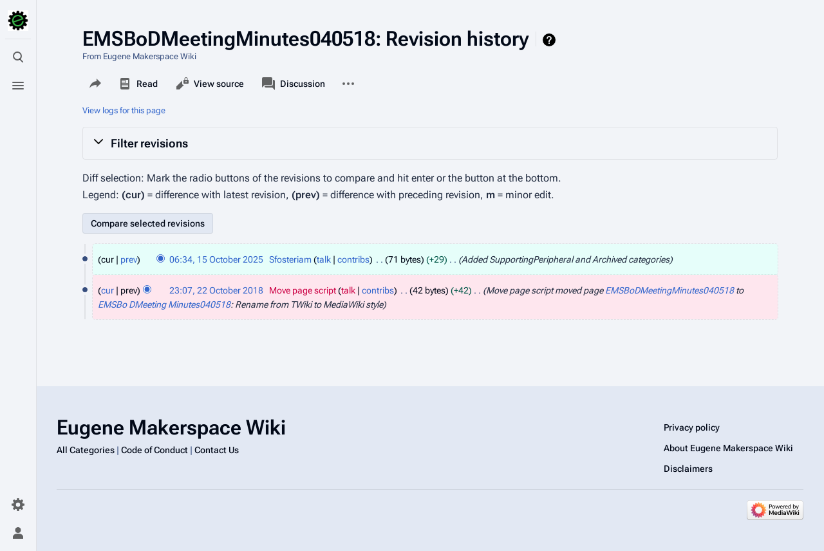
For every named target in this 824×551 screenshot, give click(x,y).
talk (324, 259)
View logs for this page (123, 110)
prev (128, 259)
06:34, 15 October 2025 (216, 259)
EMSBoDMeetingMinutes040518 (669, 290)
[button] (430, 143)
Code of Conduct (154, 450)
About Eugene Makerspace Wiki (728, 448)
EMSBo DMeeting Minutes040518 (164, 304)
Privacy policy (692, 427)
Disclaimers (688, 468)
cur (107, 290)
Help (551, 39)
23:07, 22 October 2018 (216, 290)
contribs (353, 259)
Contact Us (216, 450)
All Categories (86, 450)
